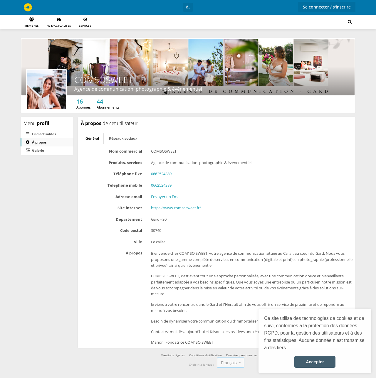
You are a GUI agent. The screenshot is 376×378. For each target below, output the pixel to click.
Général (92, 138)
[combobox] (230, 362)
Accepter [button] (315, 362)
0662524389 (161, 173)
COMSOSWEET (103, 80)
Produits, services (125, 162)
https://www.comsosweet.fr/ (176, 207)
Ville (138, 241)
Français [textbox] (229, 362)
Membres (31, 22)
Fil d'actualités (58, 22)
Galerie (35, 150)
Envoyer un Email (166, 196)
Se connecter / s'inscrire (327, 7)
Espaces (85, 22)
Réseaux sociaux (123, 138)
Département (129, 219)
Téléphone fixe (127, 173)
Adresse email (128, 196)
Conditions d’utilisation (205, 355)
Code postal (131, 230)
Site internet (130, 207)
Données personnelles (242, 355)
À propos (36, 142)
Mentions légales (173, 355)
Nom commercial (125, 151)
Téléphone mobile (125, 185)
